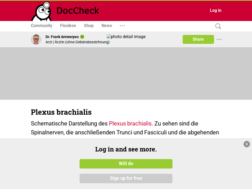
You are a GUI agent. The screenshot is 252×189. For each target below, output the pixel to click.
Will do (126, 172)
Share (198, 39)
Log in (215, 10)
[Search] (216, 26)
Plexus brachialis (130, 123)
